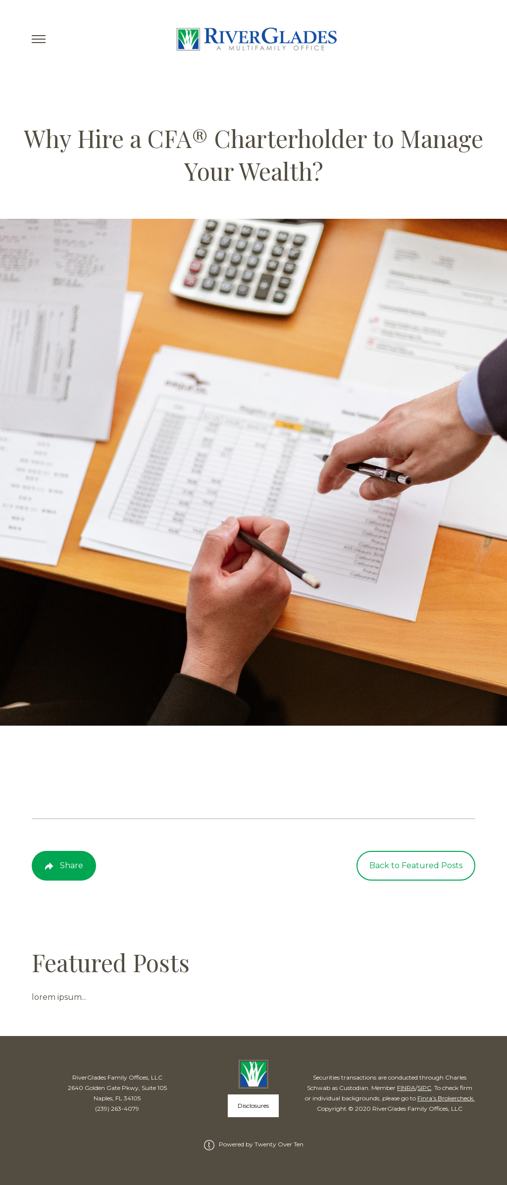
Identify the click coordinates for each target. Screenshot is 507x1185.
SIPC (424, 1087)
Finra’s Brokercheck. (446, 1098)
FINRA (406, 1087)
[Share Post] (64, 866)
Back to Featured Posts (415, 865)
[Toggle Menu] (39, 39)
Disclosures (253, 1105)
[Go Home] (254, 39)
